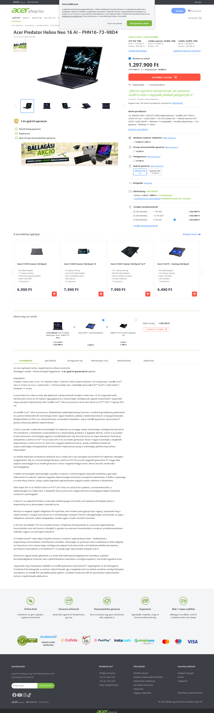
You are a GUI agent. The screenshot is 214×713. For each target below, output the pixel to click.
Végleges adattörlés (142, 693)
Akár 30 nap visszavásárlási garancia (35, 138)
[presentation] (16, 106)
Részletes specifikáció (138, 129)
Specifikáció (50, 360)
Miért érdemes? (169, 138)
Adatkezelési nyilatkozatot (72, 16)
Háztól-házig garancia (28, 129)
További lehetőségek (137, 51)
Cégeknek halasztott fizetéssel (186, 51)
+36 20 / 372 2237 (107, 681)
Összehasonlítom (157, 84)
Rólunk (181, 677)
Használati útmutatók (143, 685)
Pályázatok (138, 689)
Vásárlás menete (140, 673)
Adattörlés (149, 360)
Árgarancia (22, 133)
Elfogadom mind (138, 23)
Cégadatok (182, 681)
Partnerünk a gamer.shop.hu (190, 692)
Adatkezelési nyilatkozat (144, 681)
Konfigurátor (75, 360)
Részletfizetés (124, 360)
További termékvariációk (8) (145, 225)
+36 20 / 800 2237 (107, 677)
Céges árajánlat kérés (108, 685)
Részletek (148, 183)
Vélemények (177, 103)
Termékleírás (25, 360)
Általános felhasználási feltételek (148, 677)
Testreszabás (112, 23)
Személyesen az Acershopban (147, 198)
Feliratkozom (46, 685)
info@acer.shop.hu (107, 673)
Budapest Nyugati (186, 673)
